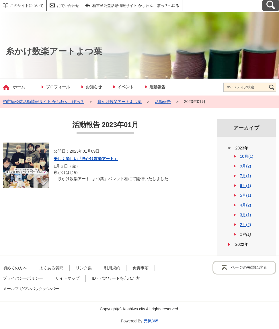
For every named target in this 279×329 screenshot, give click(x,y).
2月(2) (245, 224)
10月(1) (246, 156)
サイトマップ (67, 278)
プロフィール (58, 87)
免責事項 (140, 268)
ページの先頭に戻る (249, 267)
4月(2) (245, 205)
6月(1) (245, 185)
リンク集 (84, 268)
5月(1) (245, 195)
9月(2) (245, 166)
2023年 (241, 148)
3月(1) (245, 215)
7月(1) (245, 176)
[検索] (271, 87)
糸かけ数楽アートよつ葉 (119, 101)
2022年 (241, 244)
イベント (126, 87)
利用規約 (112, 268)
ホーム (19, 87)
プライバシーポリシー (23, 278)
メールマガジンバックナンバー (31, 288)
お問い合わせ (68, 5)
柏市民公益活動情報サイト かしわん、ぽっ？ (43, 101)
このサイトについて (27, 5)
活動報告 (157, 87)
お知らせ (94, 87)
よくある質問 (51, 268)
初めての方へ (15, 268)
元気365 (151, 321)
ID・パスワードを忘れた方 (116, 278)
